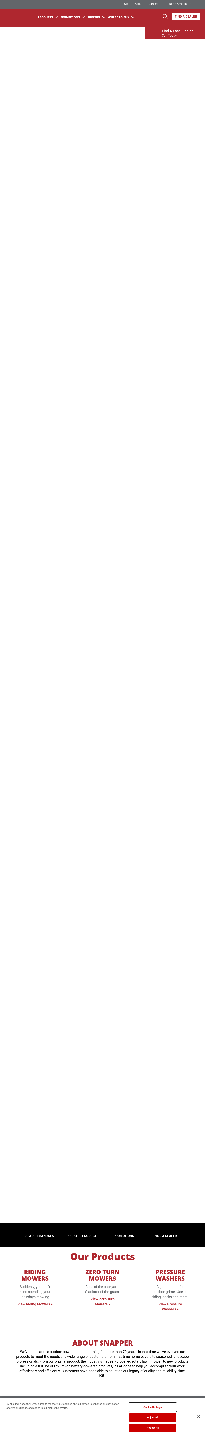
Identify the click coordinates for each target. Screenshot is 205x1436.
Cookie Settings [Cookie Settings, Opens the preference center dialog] (153, 1407)
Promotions (72, 17)
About (138, 3)
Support (96, 17)
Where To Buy (121, 17)
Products (48, 17)
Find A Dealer (186, 16)
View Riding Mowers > (35, 1304)
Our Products (102, 1256)
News (124, 3)
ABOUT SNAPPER (102, 1343)
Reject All (152, 1417)
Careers (153, 3)
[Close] (198, 1416)
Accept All (153, 1427)
